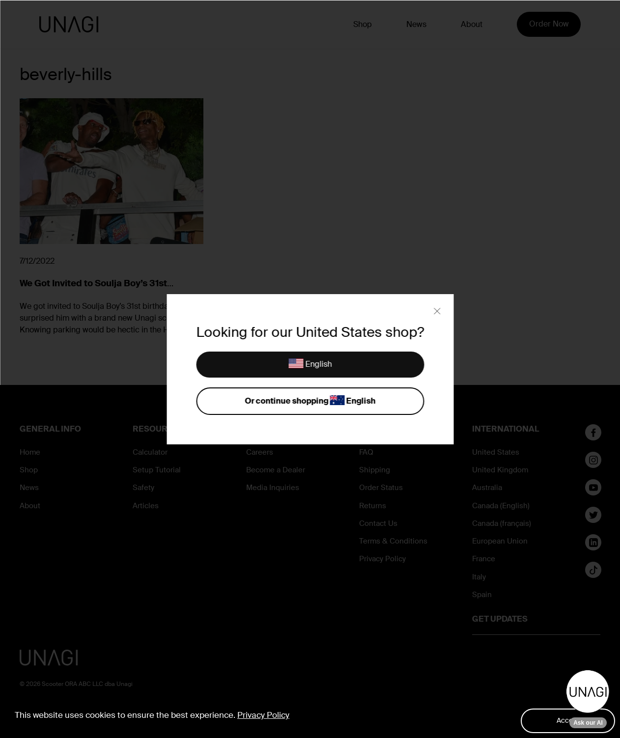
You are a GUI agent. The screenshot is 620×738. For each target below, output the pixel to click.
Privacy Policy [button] (263, 715)
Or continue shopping (310, 401)
